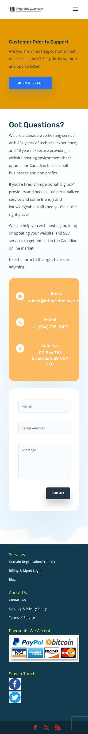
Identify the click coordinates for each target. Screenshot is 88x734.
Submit (58, 493)
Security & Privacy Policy (28, 608)
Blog (12, 579)
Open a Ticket (30, 83)
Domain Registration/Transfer (32, 561)
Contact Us (17, 599)
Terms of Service (22, 617)
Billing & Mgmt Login (25, 570)
